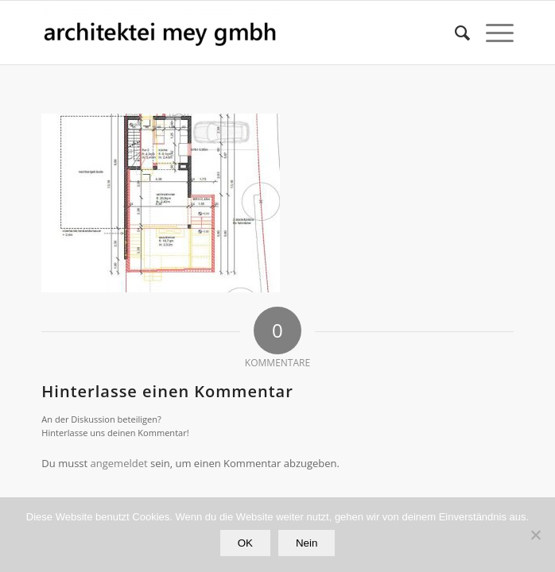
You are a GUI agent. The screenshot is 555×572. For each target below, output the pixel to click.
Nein (306, 543)
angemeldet (119, 463)
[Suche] (454, 32)
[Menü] (492, 32)
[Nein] (535, 535)
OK (245, 543)
